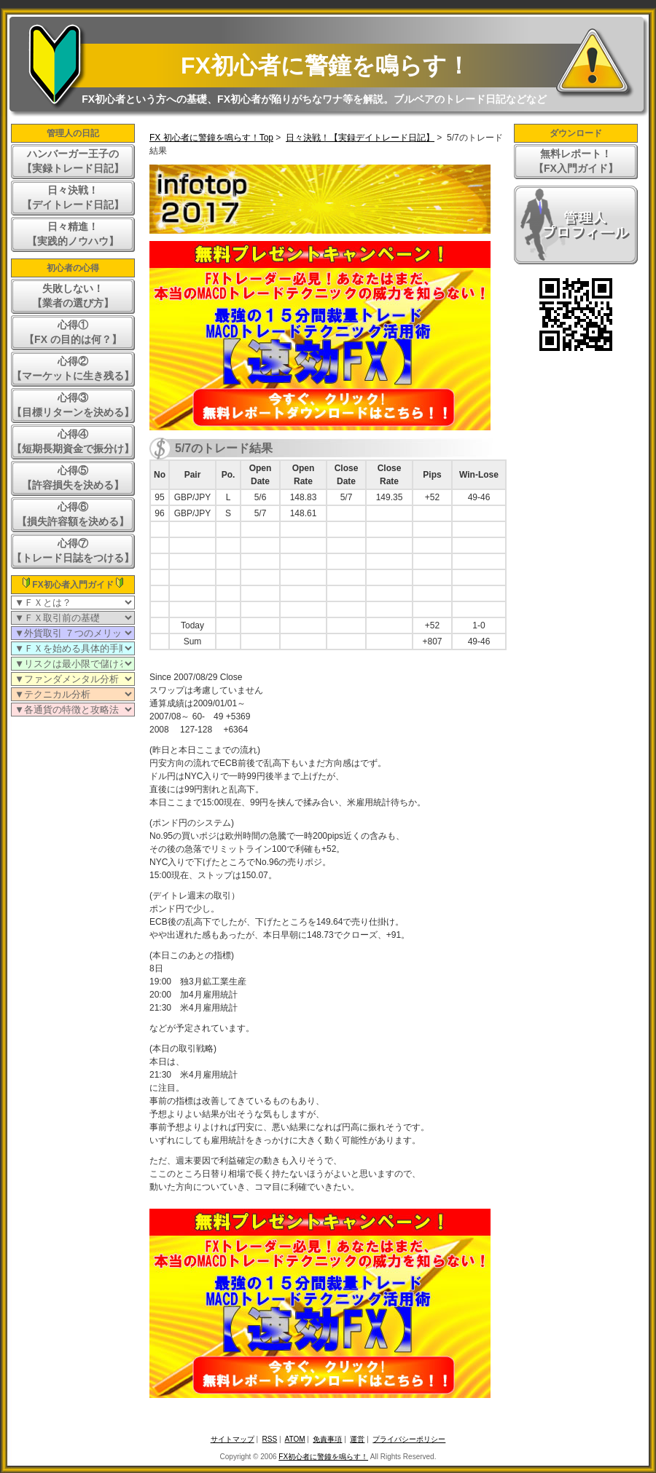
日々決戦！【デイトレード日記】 (73, 197)
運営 (357, 1439)
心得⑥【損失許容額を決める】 (73, 514)
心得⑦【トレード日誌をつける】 (73, 550)
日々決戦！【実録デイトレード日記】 (360, 138)
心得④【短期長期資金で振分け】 (73, 441)
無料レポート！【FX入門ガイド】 (576, 161)
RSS (270, 1439)
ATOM (295, 1439)
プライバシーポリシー (408, 1439)
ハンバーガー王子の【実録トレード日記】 (73, 161)
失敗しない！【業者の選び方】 (73, 296)
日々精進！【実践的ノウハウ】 (73, 234)
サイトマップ (232, 1439)
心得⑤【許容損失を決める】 (73, 478)
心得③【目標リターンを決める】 (73, 405)
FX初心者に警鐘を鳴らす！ (325, 65)
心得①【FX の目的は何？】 (73, 332)
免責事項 (327, 1439)
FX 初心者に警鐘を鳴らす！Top (211, 138)
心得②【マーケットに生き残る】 (73, 368)
